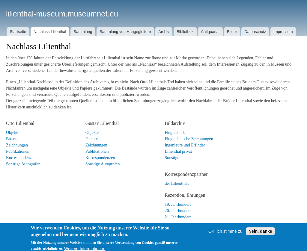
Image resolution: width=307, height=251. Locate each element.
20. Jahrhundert (178, 210)
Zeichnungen (17, 145)
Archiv (163, 31)
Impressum (283, 31)
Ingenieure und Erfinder (185, 145)
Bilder (232, 31)
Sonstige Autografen (23, 164)
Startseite (18, 31)
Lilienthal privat (178, 151)
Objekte (12, 132)
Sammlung (82, 31)
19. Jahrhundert (178, 204)
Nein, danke (260, 234)
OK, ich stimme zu (225, 234)
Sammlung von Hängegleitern (125, 31)
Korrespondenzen (21, 157)
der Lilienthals (177, 183)
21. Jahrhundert (178, 217)
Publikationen (17, 151)
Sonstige (172, 157)
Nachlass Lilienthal (50, 31)
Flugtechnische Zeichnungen (189, 139)
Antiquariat (210, 31)
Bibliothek (185, 31)
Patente (12, 139)
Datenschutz (255, 31)
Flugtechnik (175, 132)
